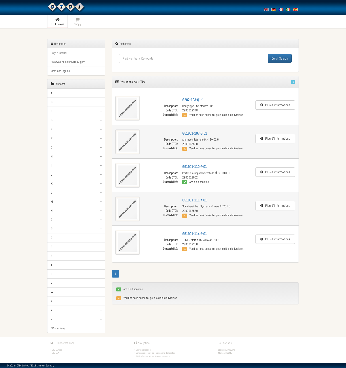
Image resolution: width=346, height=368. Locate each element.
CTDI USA (55, 352)
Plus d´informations (275, 105)
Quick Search (279, 58)
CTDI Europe (57, 349)
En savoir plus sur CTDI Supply (68, 62)
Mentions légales (60, 71)
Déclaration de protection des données (153, 356)
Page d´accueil (59, 53)
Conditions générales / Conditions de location (155, 352)
